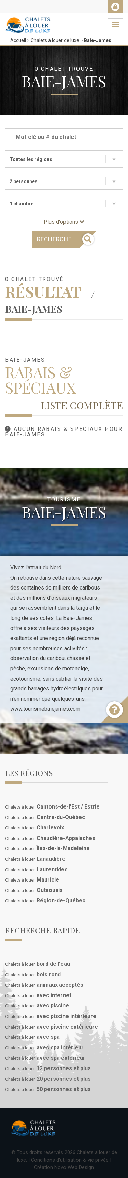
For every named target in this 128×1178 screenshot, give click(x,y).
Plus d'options (64, 222)
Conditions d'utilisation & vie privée (70, 1160)
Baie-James (97, 40)
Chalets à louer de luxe (55, 40)
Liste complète (82, 404)
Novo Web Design (74, 1167)
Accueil (18, 40)
